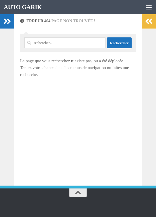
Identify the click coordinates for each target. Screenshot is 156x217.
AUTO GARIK (23, 7)
